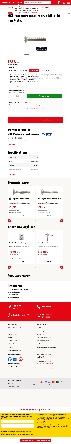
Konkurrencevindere (43, 381)
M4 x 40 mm (23, 70)
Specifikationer (48, 120)
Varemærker (11, 388)
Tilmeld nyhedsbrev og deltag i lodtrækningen (35, 440)
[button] (35, 220)
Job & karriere (41, 368)
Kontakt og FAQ (12, 375)
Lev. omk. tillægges (13, 64)
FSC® (38, 384)
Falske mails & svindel (14, 391)
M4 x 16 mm (12, 70)
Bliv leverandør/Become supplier (46, 388)
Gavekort (10, 378)
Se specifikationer (20, 86)
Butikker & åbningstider (15, 368)
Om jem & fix (40, 375)
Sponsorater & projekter (44, 378)
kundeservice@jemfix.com (46, 404)
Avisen (10, 372)
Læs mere (11, 86)
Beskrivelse (21, 120)
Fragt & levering (12, 381)
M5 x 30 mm (34, 70)
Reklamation (11, 384)
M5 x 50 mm (45, 70)
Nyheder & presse (42, 372)
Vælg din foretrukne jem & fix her (28, 12)
